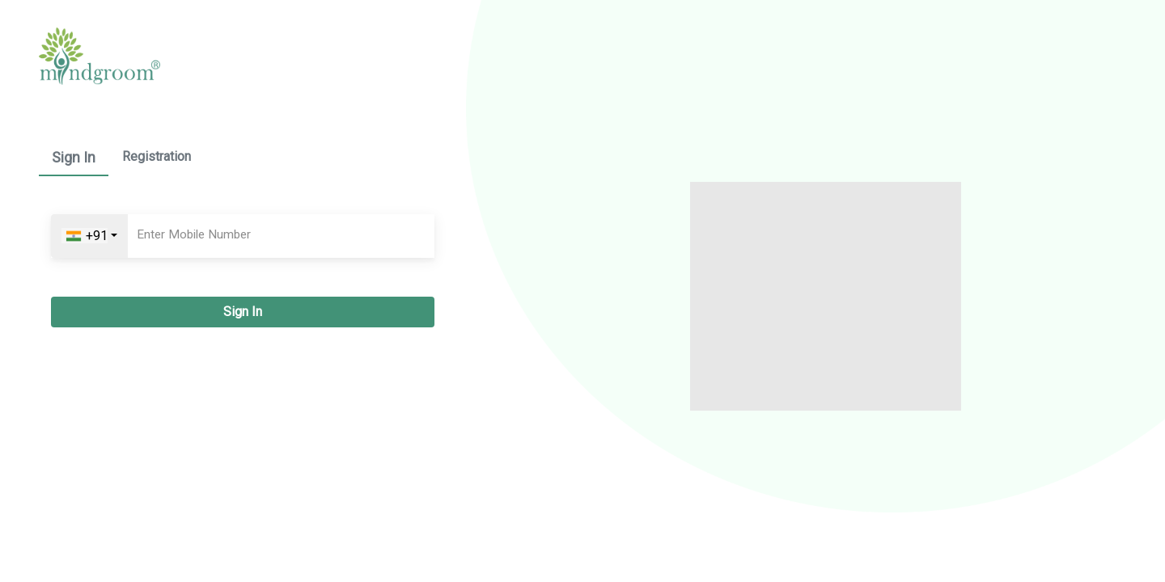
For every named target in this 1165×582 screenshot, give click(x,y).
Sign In (73, 157)
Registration (156, 156)
